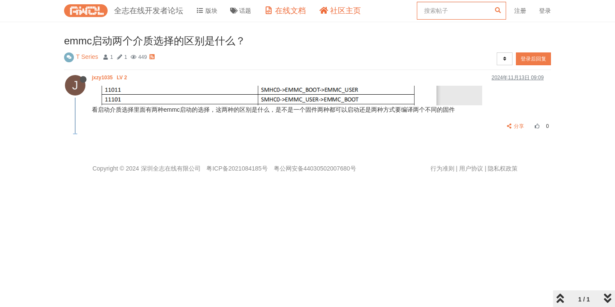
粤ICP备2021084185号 (236, 168)
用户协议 (471, 168)
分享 (515, 126)
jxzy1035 (110, 78)
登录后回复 (533, 59)
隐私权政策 (503, 168)
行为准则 (442, 168)
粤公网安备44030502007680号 (315, 168)
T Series (87, 56)
